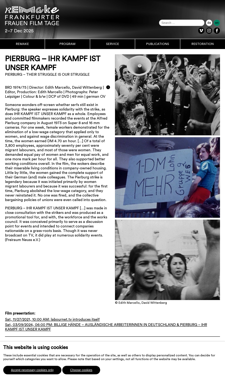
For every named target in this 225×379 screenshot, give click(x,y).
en (217, 22)
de (209, 22)
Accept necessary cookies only (32, 370)
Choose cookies (81, 370)
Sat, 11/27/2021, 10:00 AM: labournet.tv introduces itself (52, 319)
